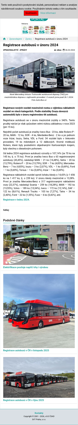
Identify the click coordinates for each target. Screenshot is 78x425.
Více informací (48, 13)
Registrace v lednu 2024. (16, 199)
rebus (58, 50)
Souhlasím (31, 13)
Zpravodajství (15, 39)
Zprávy (28, 39)
